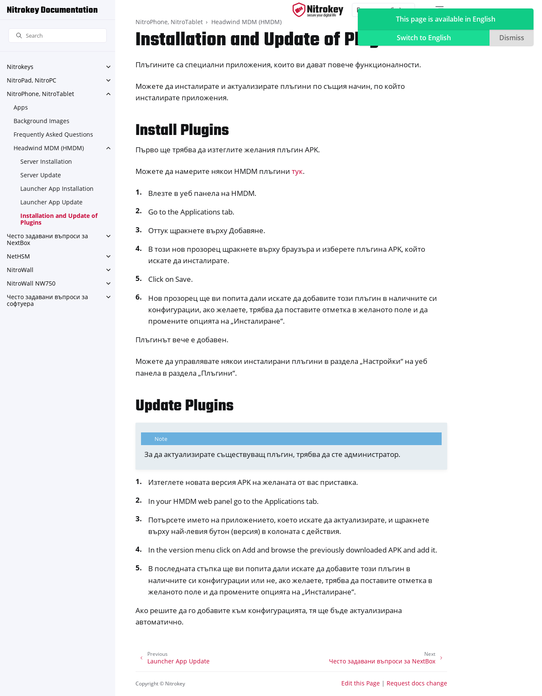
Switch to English (424, 37)
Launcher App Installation (57, 188)
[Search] (57, 36)
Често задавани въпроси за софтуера (47, 300)
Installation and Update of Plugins (58, 219)
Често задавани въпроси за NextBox (47, 239)
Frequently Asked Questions (53, 134)
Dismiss (511, 37)
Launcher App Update (51, 202)
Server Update (40, 175)
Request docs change (417, 683)
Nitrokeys (20, 67)
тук (297, 171)
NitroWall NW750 (31, 283)
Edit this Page (360, 683)
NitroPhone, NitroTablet (40, 94)
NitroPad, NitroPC (31, 80)
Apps (21, 107)
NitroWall (20, 270)
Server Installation (46, 161)
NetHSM (18, 256)
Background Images (41, 121)
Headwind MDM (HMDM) (49, 148)
